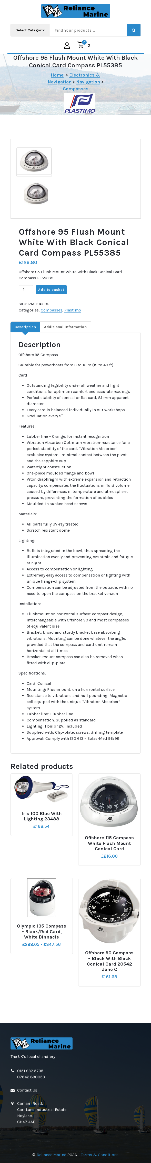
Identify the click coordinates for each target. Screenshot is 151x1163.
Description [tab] (25, 327)
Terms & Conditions (99, 1154)
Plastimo (72, 310)
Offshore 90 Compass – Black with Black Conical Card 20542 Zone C (109, 961)
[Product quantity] (26, 289)
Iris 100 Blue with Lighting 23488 (42, 816)
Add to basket (51, 289)
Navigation (88, 82)
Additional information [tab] (65, 327)
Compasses (75, 89)
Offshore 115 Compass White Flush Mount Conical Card (109, 843)
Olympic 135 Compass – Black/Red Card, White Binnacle (41, 931)
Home (57, 75)
